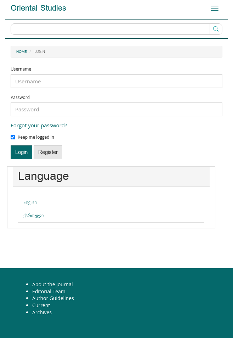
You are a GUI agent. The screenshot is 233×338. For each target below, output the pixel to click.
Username (21, 69)
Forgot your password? (39, 125)
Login (21, 152)
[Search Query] (116, 29)
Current (41, 305)
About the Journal (52, 284)
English (30, 202)
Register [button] (48, 152)
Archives (42, 312)
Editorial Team (49, 291)
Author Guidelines (53, 298)
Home (21, 52)
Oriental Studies (38, 8)
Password (20, 97)
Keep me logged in (32, 137)
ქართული (33, 215)
